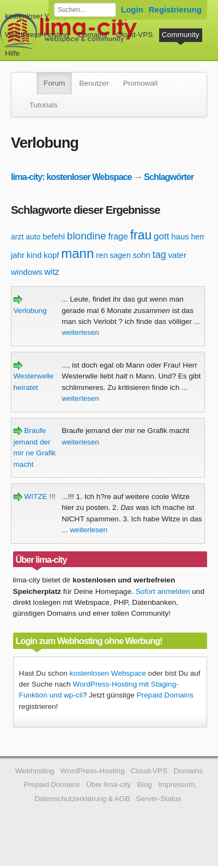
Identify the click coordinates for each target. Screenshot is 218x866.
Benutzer (93, 83)
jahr (18, 255)
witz (51, 271)
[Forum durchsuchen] (85, 10)
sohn (141, 255)
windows (27, 271)
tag (159, 254)
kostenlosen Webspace (108, 673)
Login (132, 9)
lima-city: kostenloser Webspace (71, 177)
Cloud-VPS (134, 35)
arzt (17, 236)
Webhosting (35, 771)
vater (177, 255)
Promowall (140, 83)
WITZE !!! (35, 496)
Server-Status (158, 799)
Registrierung (175, 9)
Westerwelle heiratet (34, 376)
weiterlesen (80, 332)
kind (34, 255)
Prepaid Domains (165, 695)
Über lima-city (108, 784)
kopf (51, 255)
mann (77, 253)
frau (141, 235)
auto (33, 236)
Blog (144, 784)
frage (118, 236)
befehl (54, 236)
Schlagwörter (168, 177)
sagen (120, 255)
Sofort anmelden (163, 591)
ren (102, 255)
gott (161, 236)
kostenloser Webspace (42, 16)
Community (180, 35)
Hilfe (12, 53)
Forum (54, 83)
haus (180, 236)
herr (198, 236)
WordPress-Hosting (37, 35)
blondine (86, 236)
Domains (92, 35)
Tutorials (43, 105)
